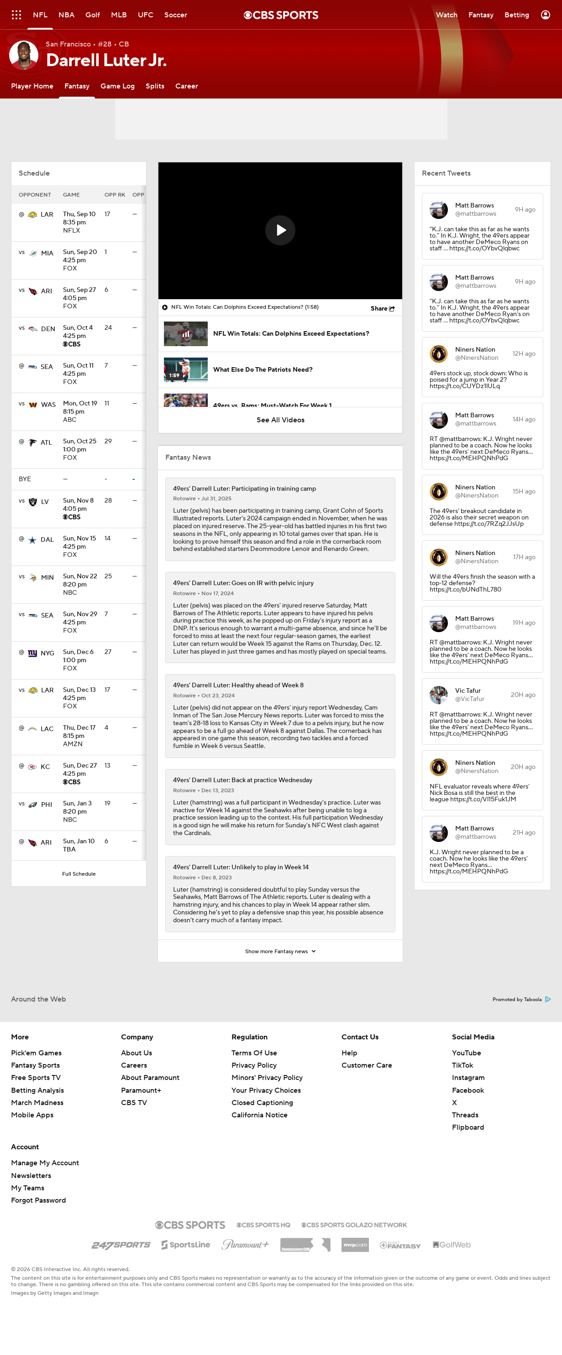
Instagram (468, 1077)
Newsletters (31, 1175)
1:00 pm (80, 446)
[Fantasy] (77, 86)
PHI (46, 805)
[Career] (187, 86)
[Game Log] (117, 86)
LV (45, 502)
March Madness (37, 1102)
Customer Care (366, 1065)
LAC (47, 729)
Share (379, 309)
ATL (46, 443)
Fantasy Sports (35, 1065)
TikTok (462, 1065)
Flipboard (468, 1127)
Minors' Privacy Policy (267, 1077)
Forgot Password (38, 1200)
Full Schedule (79, 874)
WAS (48, 405)
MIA (47, 253)
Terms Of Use (254, 1053)
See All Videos (281, 420)
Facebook (468, 1090)
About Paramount (150, 1077)
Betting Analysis (37, 1090)
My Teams (27, 1188)
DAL (47, 540)
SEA (47, 367)
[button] (280, 230)
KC (45, 767)
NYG (47, 653)
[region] (280, 230)
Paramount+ (141, 1090)
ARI (46, 291)
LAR (47, 215)
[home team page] (32, 214)
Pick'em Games (36, 1053)
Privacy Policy (254, 1065)
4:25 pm (80, 257)
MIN (47, 578)
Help (349, 1053)
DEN (48, 329)
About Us (136, 1053)
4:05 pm (80, 294)
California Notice (259, 1115)
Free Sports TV (36, 1077)
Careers (134, 1065)
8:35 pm (80, 219)
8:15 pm (80, 408)
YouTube (466, 1053)
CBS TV (134, 1102)
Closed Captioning (262, 1102)
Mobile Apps (32, 1115)
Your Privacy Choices (266, 1090)
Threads (465, 1115)
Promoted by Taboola (522, 1000)
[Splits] (155, 86)
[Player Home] (32, 86)
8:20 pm (80, 581)
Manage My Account (45, 1163)
